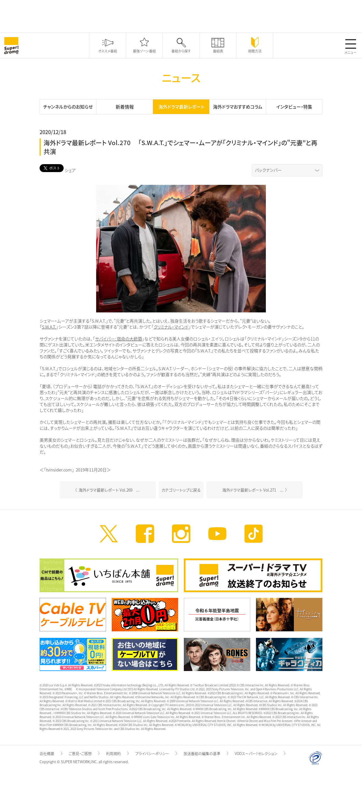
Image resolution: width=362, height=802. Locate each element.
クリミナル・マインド (171, 327)
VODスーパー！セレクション (260, 753)
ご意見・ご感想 (84, 753)
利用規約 (117, 753)
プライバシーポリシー (156, 753)
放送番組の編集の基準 (206, 753)
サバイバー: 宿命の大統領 (118, 339)
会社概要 (51, 753)
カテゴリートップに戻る (181, 490)
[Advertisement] (181, 15)
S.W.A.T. (49, 327)
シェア (70, 170)
